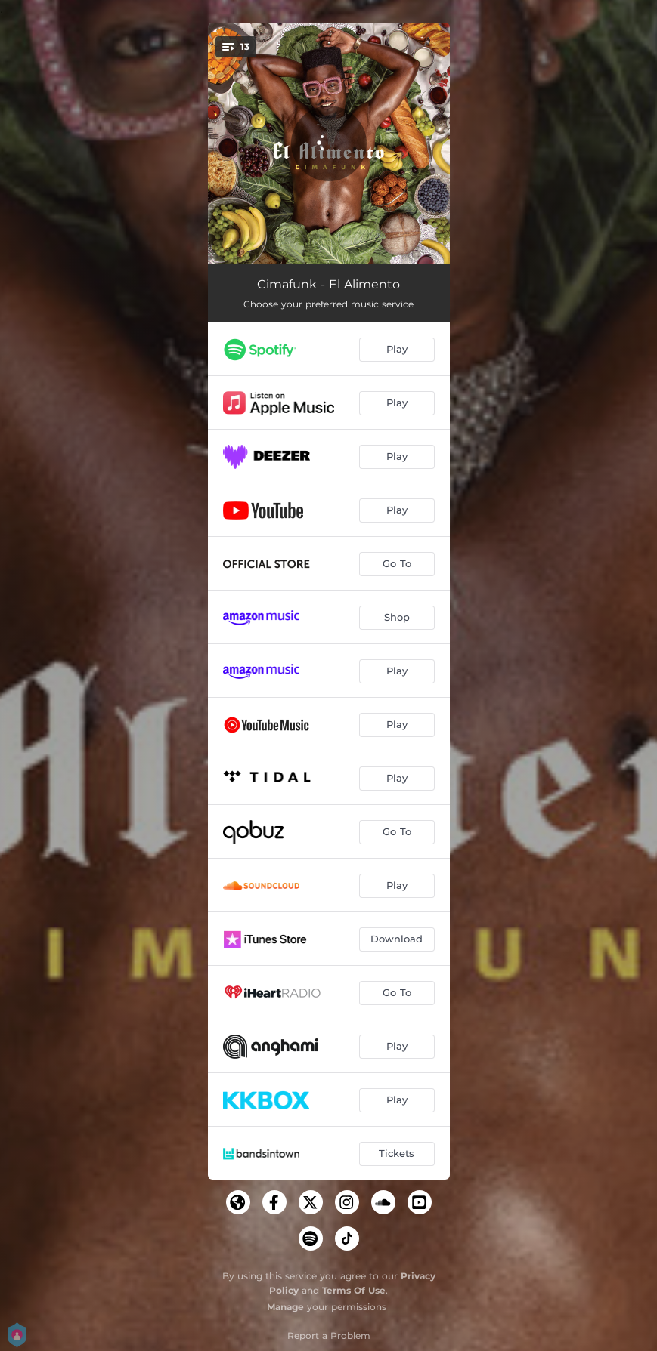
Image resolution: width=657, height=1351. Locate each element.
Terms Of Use (354, 1290)
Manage (285, 1306)
